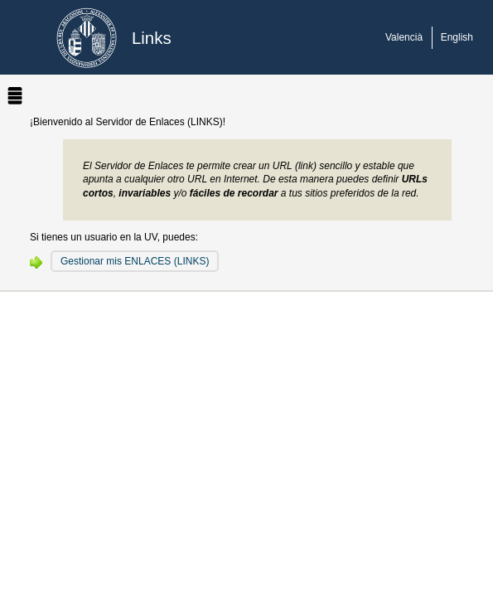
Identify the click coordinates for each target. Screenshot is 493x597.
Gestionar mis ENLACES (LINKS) (134, 261)
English (457, 37)
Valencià (404, 37)
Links (152, 38)
